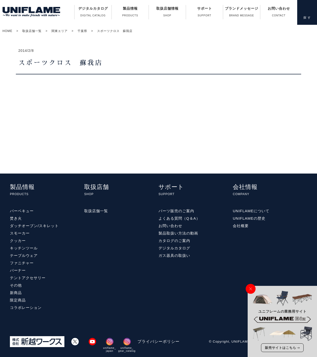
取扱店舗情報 (167, 12)
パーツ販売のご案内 (176, 211)
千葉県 (82, 31)
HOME (7, 31)
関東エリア (60, 31)
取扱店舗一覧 (32, 31)
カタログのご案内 (174, 240)
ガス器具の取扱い (174, 255)
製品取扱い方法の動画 (178, 233)
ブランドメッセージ (241, 12)
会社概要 (241, 226)
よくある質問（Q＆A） (179, 218)
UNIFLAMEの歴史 (249, 218)
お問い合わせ (278, 12)
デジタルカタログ (93, 12)
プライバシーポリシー (158, 341)
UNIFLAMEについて (251, 211)
